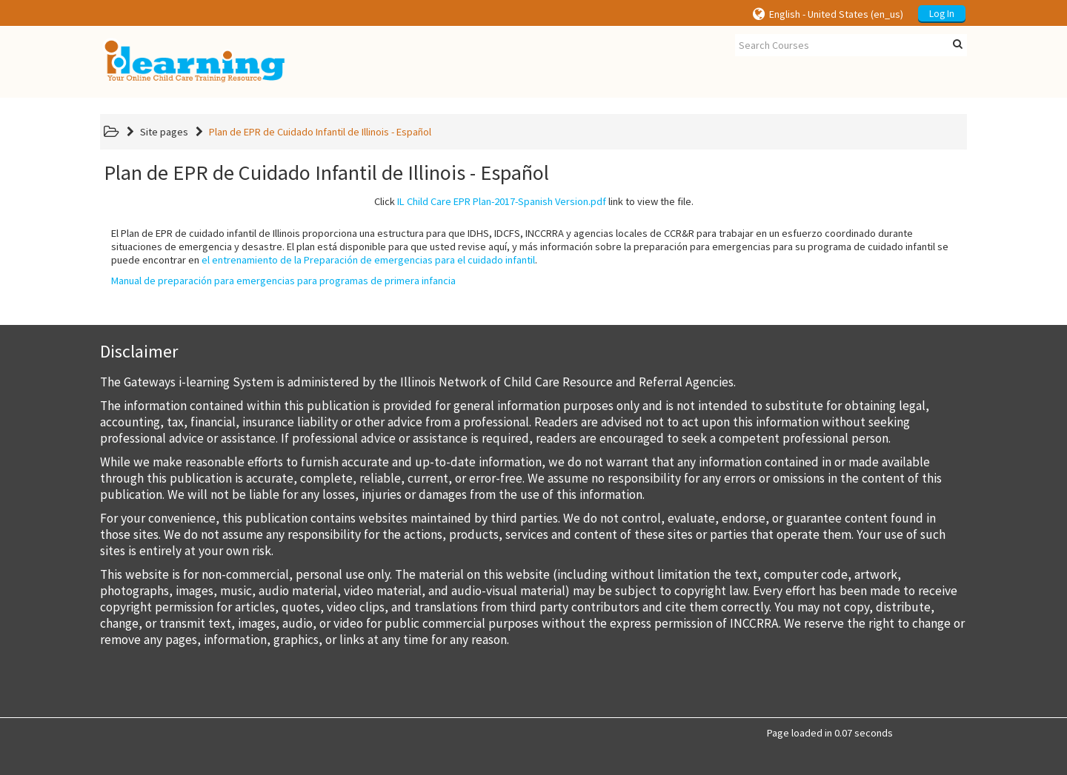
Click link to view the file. (534, 201)
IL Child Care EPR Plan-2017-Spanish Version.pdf (501, 201)
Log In (941, 13)
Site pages (164, 131)
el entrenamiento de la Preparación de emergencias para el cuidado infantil (368, 259)
